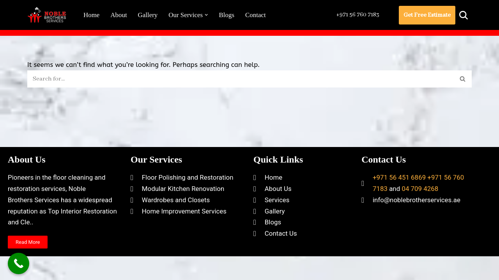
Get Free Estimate (427, 15)
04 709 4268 (420, 208)
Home (91, 15)
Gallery (148, 15)
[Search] (463, 15)
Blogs (227, 15)
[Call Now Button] (18, 263)
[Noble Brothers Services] (48, 15)
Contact (256, 15)
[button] (207, 15)
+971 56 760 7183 (356, 15)
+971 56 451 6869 (399, 197)
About (119, 15)
